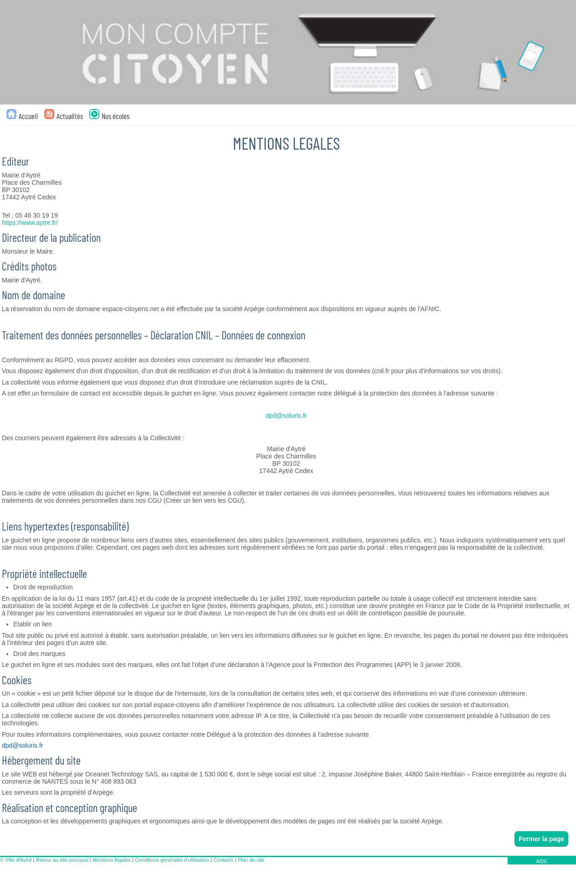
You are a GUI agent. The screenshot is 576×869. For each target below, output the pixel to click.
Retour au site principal (62, 860)
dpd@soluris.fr (286, 415)
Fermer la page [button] (541, 839)
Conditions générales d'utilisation (172, 860)
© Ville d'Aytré (16, 860)
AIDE (542, 861)
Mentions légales (112, 860)
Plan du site (251, 860)
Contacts (223, 860)
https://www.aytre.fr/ (30, 222)
